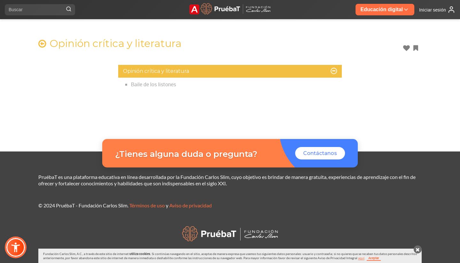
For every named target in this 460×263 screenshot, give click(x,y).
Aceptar (373, 258)
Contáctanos (320, 153)
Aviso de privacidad (190, 205)
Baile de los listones (153, 84)
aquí (361, 258)
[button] (15, 247)
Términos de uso (147, 205)
